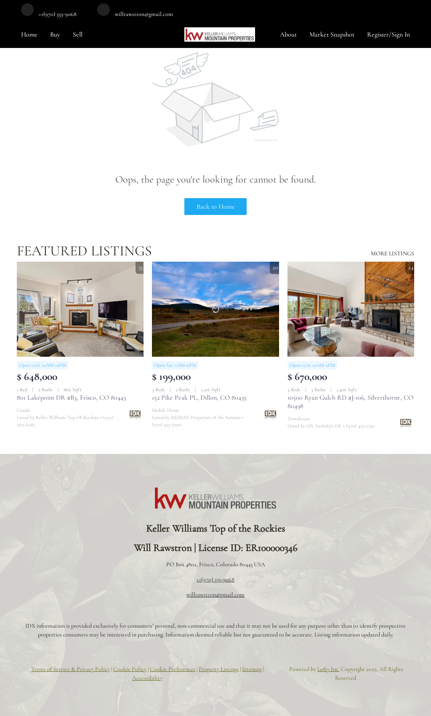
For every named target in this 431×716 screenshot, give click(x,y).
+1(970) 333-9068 (215, 579)
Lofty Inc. (328, 669)
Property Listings (219, 669)
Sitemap (251, 669)
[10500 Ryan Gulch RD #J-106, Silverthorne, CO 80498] (350, 309)
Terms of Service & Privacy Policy (70, 669)
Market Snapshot (331, 34)
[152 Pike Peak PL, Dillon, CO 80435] (215, 309)
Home (29, 34)
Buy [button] (55, 34)
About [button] (288, 34)
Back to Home (216, 206)
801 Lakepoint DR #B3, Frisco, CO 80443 (71, 397)
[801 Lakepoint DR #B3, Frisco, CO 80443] (80, 309)
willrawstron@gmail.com (215, 594)
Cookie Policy (129, 669)
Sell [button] (77, 34)
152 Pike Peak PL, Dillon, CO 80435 (199, 397)
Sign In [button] (400, 34)
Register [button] (378, 34)
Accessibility (147, 678)
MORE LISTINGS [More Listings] (392, 253)
